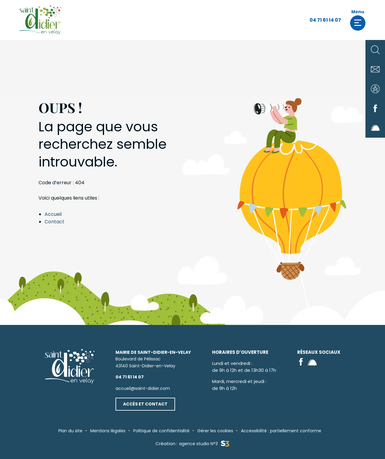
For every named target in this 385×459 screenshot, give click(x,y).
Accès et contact (145, 404)
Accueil (53, 214)
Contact (54, 221)
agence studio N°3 (204, 444)
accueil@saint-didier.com (143, 388)
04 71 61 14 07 (325, 20)
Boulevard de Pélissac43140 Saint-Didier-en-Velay (153, 359)
